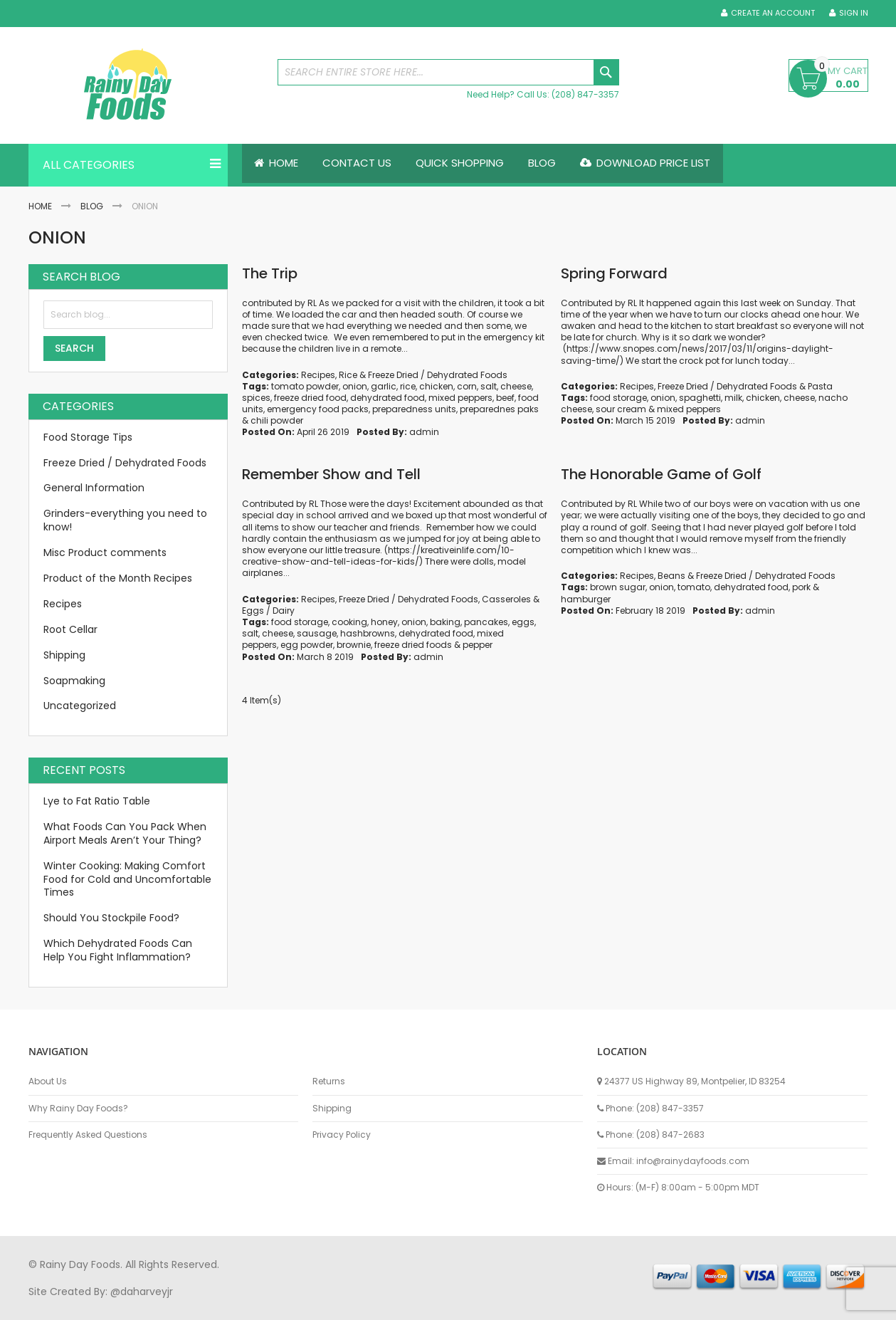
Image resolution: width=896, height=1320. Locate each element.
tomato (694, 588)
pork (801, 588)
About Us (47, 1081)
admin (424, 432)
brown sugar (617, 588)
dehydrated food (387, 398)
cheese (516, 386)
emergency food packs (318, 409)
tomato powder (305, 386)
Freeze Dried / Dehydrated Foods (437, 375)
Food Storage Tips (87, 437)
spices (256, 398)
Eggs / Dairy (268, 610)
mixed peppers (460, 398)
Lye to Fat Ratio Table (96, 801)
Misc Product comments (105, 552)
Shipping (64, 655)
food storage (618, 398)
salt (488, 386)
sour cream (621, 409)
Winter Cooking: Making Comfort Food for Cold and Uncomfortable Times (127, 879)
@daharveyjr (141, 1291)
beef (505, 398)
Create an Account (773, 13)
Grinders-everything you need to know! (125, 521)
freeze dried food (310, 398)
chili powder (277, 421)
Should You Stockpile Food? (111, 918)
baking (445, 622)
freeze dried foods (413, 645)
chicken (436, 386)
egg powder (306, 645)
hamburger (586, 599)
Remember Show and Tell (331, 475)
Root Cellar (70, 629)
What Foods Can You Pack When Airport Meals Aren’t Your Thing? (124, 833)
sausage (317, 633)
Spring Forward (614, 273)
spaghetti (700, 398)
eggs (523, 622)
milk (733, 398)
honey (384, 622)
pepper (477, 645)
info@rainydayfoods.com (692, 1161)
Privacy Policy (341, 1135)
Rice (348, 375)
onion (354, 386)
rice (408, 386)
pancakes (486, 622)
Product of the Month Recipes (117, 578)
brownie (354, 645)
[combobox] (448, 72)
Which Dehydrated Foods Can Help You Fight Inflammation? (117, 950)
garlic (383, 386)
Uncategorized (79, 706)
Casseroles (506, 599)
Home (40, 206)
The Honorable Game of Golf (661, 475)
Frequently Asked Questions (87, 1135)
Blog (91, 206)
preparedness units (414, 409)
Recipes (318, 375)
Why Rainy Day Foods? (78, 1108)
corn (467, 386)
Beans (671, 576)
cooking (349, 622)
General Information (93, 488)
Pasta (820, 386)
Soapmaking (74, 681)
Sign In (853, 13)
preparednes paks (499, 409)
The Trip (269, 273)
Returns (328, 1081)
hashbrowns (367, 633)
